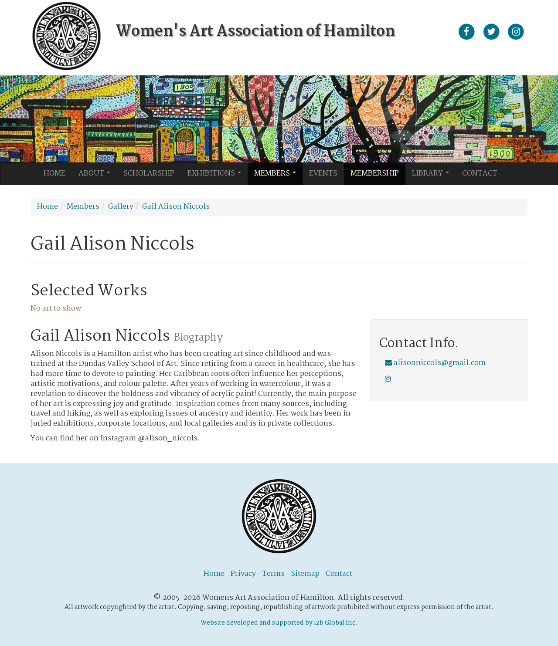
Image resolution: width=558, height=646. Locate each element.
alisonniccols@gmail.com (435, 363)
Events (323, 173)
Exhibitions (216, 176)
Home (54, 173)
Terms (273, 574)
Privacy (243, 574)
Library (433, 176)
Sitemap (305, 574)
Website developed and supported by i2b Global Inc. (279, 623)
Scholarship (148, 173)
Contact (479, 173)
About (96, 176)
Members (277, 176)
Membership (374, 173)
